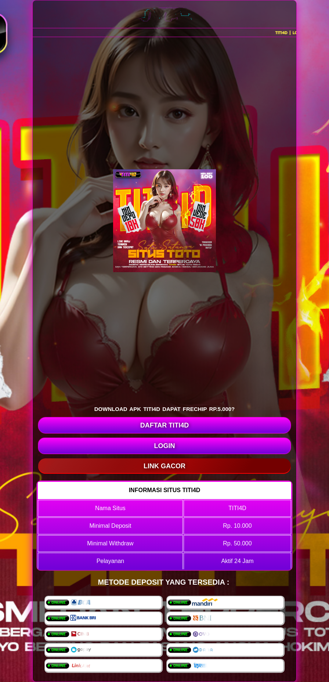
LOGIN (164, 446)
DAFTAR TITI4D (164, 425)
